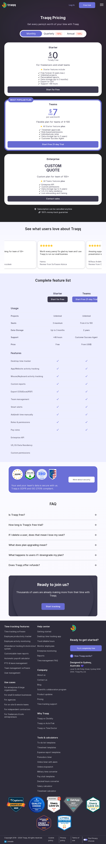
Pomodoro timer (44, 757)
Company (42, 670)
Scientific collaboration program (51, 689)
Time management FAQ (47, 660)
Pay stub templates (46, 776)
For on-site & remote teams (16, 704)
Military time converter (47, 771)
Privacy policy (63, 839)
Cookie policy (51, 839)
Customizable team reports (16, 653)
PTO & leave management (15, 663)
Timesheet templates (46, 747)
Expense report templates (48, 752)
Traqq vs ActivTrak (45, 723)
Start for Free (53, 89)
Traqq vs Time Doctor (47, 728)
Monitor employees (45, 646)
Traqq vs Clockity (45, 718)
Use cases (9, 682)
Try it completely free (86, 648)
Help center (43, 626)
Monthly (31, 33)
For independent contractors (17, 709)
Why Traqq (43, 713)
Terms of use (75, 839)
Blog (39, 685)
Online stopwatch (45, 767)
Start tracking (53, 606)
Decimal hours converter (48, 781)
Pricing (40, 699)
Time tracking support (47, 704)
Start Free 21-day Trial (53, 144)
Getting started (44, 631)
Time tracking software (14, 631)
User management (12, 673)
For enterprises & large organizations (14, 688)
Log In (72, 5)
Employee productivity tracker (17, 636)
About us (41, 675)
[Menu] (102, 5)
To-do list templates (46, 742)
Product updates (45, 694)
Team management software (17, 668)
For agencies (10, 700)
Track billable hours (46, 641)
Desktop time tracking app (49, 636)
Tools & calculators (47, 737)
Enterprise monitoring (46, 651)
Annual (75, 33)
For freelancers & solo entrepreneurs (14, 715)
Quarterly (53, 33)
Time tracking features (16, 626)
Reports (40, 656)
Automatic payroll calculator (17, 658)
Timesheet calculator (46, 791)
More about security (81, 479)
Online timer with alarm (47, 762)
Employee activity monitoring (17, 641)
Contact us (42, 680)
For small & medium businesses (17, 695)
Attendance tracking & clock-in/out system (20, 647)
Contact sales (53, 199)
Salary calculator (44, 786)
